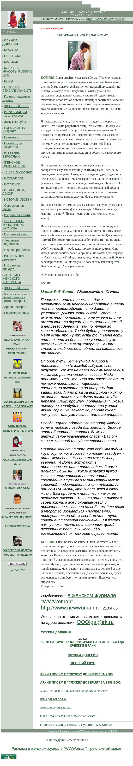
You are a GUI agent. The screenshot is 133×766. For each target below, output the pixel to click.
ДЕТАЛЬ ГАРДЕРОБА (17, 526)
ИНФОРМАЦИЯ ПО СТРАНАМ (14, 114)
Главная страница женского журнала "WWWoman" (76, 724)
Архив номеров (15, 307)
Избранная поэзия (17, 215)
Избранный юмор (16, 234)
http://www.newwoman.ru (106, 19)
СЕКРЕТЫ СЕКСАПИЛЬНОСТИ (17, 88)
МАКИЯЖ (11, 62)
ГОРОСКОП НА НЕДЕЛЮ (14, 129)
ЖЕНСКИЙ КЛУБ (16, 106)
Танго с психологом (18, 172)
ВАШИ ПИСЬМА (17, 426)
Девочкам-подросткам (10, 242)
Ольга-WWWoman (58, 291)
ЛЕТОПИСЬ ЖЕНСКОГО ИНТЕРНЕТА (11, 278)
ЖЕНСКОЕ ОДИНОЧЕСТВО (14, 164)
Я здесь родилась (17, 250)
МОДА (8, 81)
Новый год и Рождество (12, 145)
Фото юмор (12, 184)
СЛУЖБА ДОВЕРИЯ (10, 42)
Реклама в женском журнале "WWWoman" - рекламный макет (66, 748)
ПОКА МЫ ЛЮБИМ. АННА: (17, 401)
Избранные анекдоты (11, 267)
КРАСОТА (11, 50)
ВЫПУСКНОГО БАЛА (17, 488)
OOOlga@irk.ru (95, 622)
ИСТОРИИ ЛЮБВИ (18, 199)
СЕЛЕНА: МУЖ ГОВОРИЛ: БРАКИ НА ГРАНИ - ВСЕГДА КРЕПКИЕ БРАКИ (82, 643)
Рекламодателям (16, 313)
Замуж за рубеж (15, 122)
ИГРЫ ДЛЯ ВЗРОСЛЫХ (11, 154)
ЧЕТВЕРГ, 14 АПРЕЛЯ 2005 (17, 430)
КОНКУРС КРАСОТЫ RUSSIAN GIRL (17, 71)
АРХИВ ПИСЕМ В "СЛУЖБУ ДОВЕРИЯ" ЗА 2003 (76, 674)
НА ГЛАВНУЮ (17, 570)
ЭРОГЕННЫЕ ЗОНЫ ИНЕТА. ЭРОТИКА (13, 224)
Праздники (12, 137)
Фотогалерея (13, 178)
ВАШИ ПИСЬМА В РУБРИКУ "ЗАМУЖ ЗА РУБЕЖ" (68, 715)
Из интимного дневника (13, 257)
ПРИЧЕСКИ (12, 56)
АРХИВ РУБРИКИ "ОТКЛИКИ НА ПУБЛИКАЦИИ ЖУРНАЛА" (73, 691)
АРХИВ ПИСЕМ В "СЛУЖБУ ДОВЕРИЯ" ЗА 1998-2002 (80, 682)
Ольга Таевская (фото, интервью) (14, 299)
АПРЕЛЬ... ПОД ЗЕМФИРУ (17, 406)
